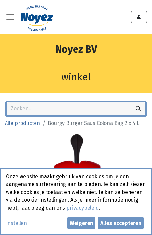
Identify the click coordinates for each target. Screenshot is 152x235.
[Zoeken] (138, 108)
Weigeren (81, 223)
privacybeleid (82, 208)
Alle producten (22, 123)
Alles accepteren (121, 223)
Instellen (16, 223)
